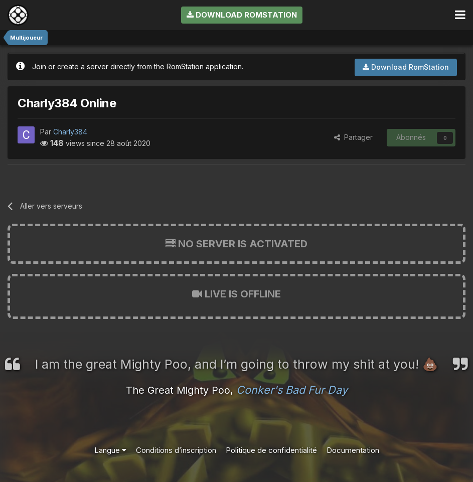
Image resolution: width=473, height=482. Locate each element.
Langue (110, 450)
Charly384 (70, 131)
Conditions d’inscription (176, 450)
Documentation (353, 450)
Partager (353, 137)
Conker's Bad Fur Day (292, 389)
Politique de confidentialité (271, 450)
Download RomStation (242, 15)
